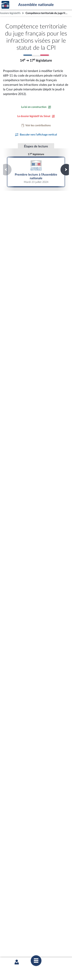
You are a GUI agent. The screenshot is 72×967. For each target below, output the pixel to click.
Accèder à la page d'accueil (5, 5)
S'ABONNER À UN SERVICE (35, 925)
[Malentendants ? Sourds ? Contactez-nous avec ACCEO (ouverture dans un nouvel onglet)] (33, 888)
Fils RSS (38, 945)
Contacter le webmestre (19, 945)
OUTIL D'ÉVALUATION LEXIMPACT (35, 932)
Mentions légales (14, 942)
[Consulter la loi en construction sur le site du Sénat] (36, 107)
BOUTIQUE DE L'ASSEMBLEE (35, 913)
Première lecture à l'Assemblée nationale (36, 171)
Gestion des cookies (55, 945)
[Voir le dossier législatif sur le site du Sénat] (36, 116)
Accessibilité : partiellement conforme (45, 942)
